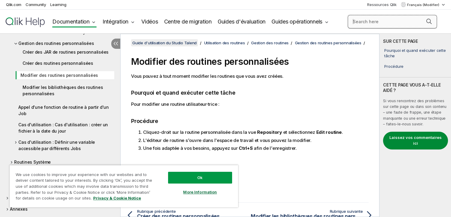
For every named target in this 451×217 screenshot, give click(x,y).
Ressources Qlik (381, 4)
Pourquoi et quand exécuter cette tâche (415, 53)
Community (36, 4)
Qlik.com (13, 4)
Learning (58, 4)
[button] (429, 21)
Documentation (71, 21)
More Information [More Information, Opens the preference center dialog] (200, 192)
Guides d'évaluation (241, 21)
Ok (200, 177)
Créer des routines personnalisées (58, 63)
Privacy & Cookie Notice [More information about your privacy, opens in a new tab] (117, 198)
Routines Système (32, 162)
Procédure (393, 66)
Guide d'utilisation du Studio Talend (164, 42)
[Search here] (392, 21)
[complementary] (415, 125)
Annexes (18, 209)
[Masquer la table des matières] (115, 44)
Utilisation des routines (224, 42)
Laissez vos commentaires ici (415, 140)
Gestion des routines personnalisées (56, 43)
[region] (124, 186)
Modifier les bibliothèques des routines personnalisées (63, 90)
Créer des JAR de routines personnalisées (66, 52)
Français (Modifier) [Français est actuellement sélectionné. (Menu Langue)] (423, 5)
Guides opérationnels (297, 21)
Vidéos (149, 21)
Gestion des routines (270, 42)
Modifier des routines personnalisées (59, 75)
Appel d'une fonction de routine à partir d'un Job (63, 110)
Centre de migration (188, 21)
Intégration (115, 21)
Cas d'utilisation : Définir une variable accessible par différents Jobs (56, 145)
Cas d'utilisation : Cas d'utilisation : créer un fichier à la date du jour (63, 128)
